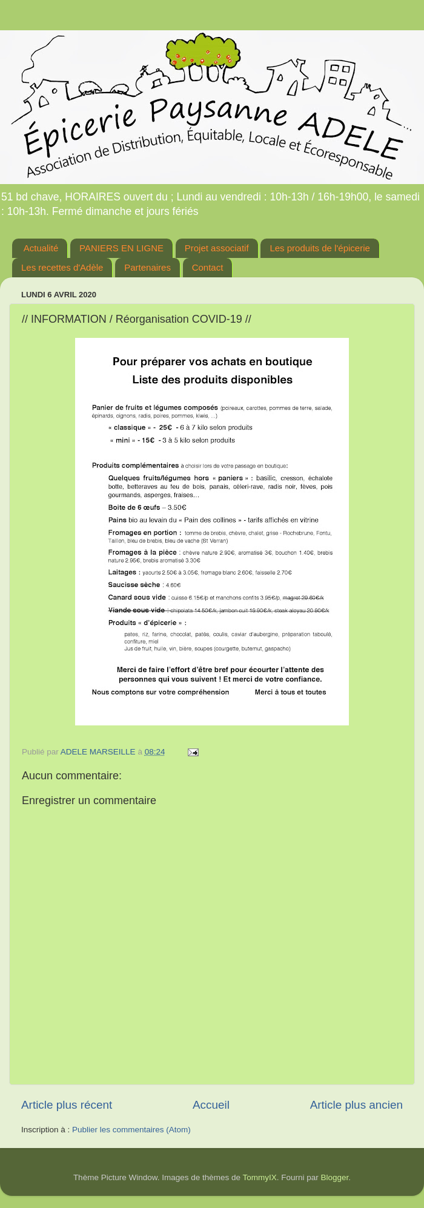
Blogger (335, 1177)
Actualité (41, 248)
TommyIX (260, 1177)
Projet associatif (217, 248)
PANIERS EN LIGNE (121, 248)
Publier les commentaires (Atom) (131, 1129)
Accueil (211, 1104)
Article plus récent (66, 1104)
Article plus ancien (356, 1104)
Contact (208, 267)
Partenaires (147, 267)
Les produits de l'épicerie (319, 248)
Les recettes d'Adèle (62, 267)
